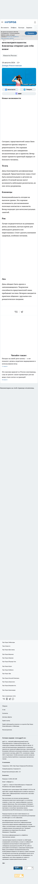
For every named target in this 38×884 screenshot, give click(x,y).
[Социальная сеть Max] (19, 93)
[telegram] (23, 311)
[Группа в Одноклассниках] (6, 699)
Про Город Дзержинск (8, 682)
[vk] (16, 311)
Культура (21, 27)
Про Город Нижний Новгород (10, 678)
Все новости (5, 27)
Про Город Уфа (6, 673)
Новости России (10, 55)
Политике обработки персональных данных (10, 37)
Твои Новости (6, 646)
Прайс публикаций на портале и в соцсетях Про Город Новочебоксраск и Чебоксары (17, 725)
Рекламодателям (7, 729)
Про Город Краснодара (8, 690)
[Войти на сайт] (35, 22)
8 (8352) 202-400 (12, 779)
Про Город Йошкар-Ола (9, 661)
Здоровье (29, 27)
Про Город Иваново (7, 658)
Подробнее (13, 832)
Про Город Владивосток (9, 685)
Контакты (5, 713)
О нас (3, 709)
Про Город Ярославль (8, 649)
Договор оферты (7, 717)
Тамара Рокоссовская (12, 65)
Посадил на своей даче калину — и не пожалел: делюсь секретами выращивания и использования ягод (19, 363)
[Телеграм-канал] (28, 89)
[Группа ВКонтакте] (10, 89)
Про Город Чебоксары (8, 642)
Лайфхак (13, 27)
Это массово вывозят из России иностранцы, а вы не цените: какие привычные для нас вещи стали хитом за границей (19, 376)
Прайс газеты (6, 720)
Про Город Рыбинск (7, 670)
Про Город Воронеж (8, 654)
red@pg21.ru (9, 782)
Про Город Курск (7, 666)
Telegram (4, 706)
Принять (31, 33)
